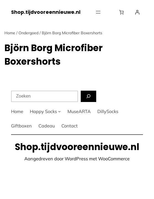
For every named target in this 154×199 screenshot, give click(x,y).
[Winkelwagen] (122, 12)
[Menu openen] (98, 12)
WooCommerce (114, 158)
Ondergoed (28, 32)
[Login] (137, 12)
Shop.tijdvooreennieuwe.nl (45, 12)
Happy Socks (43, 111)
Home (9, 32)
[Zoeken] (88, 96)
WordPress (76, 158)
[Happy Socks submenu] (59, 111)
